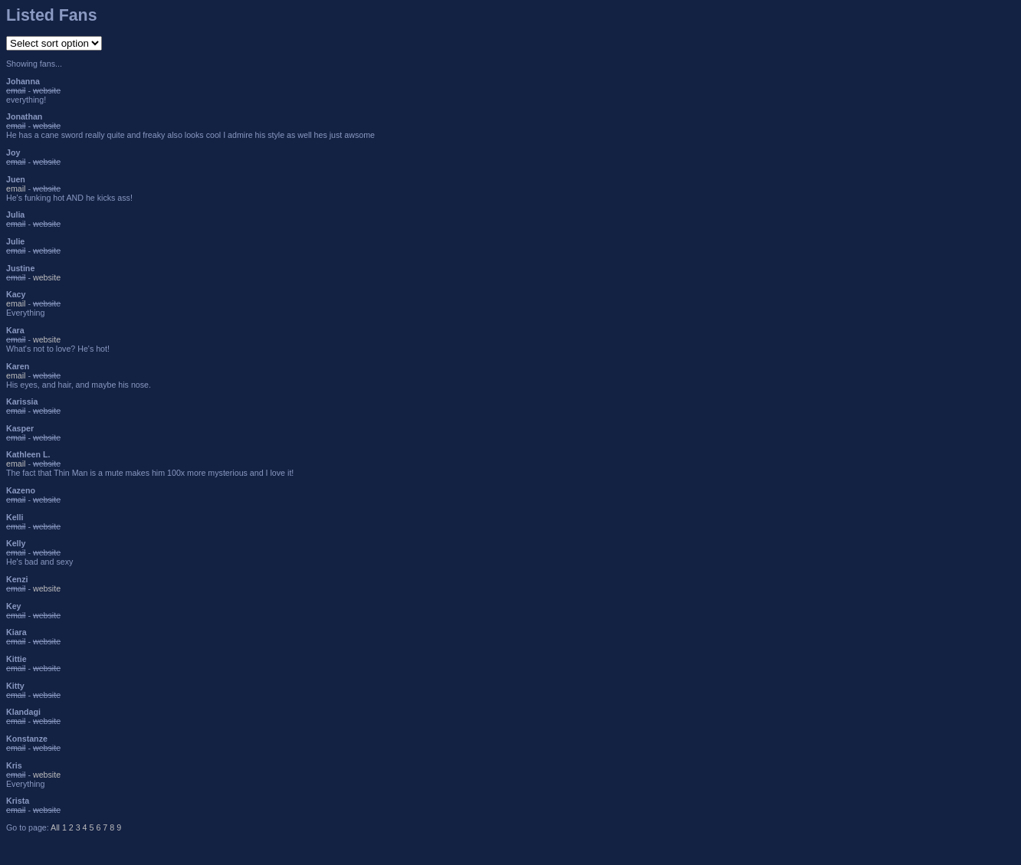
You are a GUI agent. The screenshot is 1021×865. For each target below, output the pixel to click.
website (47, 277)
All (55, 827)
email (15, 188)
